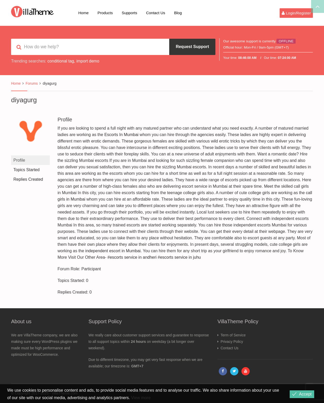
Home (83, 13)
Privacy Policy (232, 341)
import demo (87, 61)
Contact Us (155, 13)
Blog (178, 13)
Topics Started (26, 170)
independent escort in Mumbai (113, 251)
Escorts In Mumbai (121, 134)
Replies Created (28, 179)
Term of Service (233, 335)
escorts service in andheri (133, 257)
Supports (129, 13)
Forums (32, 83)
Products (105, 13)
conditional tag (60, 61)
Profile (19, 160)
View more (140, 398)
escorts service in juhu (180, 257)
